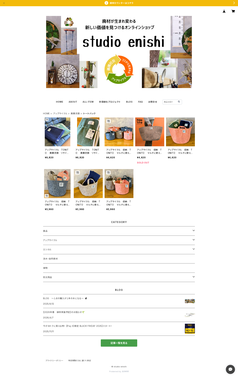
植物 (45, 268)
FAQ (140, 101)
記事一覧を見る (119, 343)
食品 (45, 231)
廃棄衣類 (75, 113)
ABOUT (73, 101)
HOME (59, 101)
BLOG (129, 101)
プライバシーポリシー (54, 360)
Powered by (119, 371)
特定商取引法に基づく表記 (79, 360)
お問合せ (152, 101)
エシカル (47, 249)
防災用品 (47, 277)
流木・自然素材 (50, 258)
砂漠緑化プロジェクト (110, 101)
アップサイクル (60, 113)
